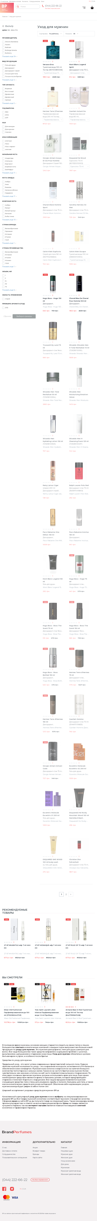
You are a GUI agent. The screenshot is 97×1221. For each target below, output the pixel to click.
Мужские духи (66, 1154)
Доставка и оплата (15, 1)
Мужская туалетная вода (71, 1171)
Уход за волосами (68, 1161)
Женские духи (66, 1158)
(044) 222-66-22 (53, 5)
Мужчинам (65, 1168)
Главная (64, 1148)
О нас (4, 1148)
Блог (42, 1)
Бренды (36, 1154)
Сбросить (7, 316)
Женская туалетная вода (71, 1174)
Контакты (25, 1)
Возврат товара (39, 1151)
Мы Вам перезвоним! (52, 8)
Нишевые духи (67, 1151)
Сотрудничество (34, 1)
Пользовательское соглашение (14, 1158)
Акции (35, 1148)
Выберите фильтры (24, 316)
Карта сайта (37, 1158)
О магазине (4, 1)
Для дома (64, 1164)
